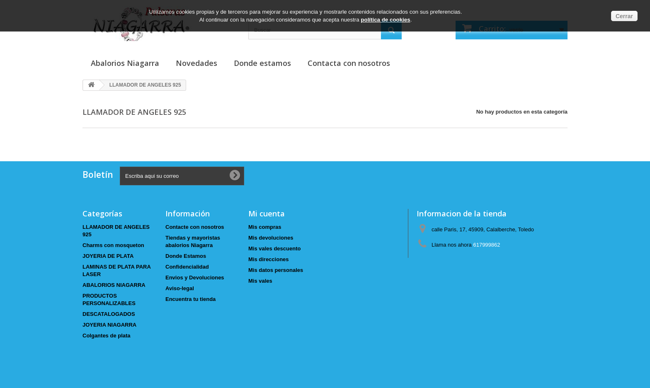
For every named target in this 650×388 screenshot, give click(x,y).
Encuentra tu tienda (190, 299)
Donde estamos (262, 63)
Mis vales (260, 281)
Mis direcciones (268, 259)
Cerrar (624, 16)
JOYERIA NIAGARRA (109, 325)
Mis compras (264, 227)
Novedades (196, 63)
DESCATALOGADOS (108, 314)
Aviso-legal (179, 288)
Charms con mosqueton (113, 245)
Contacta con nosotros (349, 63)
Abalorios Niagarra (125, 63)
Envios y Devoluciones (194, 277)
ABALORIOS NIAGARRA (114, 285)
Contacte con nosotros (194, 227)
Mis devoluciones (270, 238)
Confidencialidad (187, 267)
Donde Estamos (185, 256)
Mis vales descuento (274, 248)
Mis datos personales (275, 270)
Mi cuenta (266, 213)
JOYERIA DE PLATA (107, 256)
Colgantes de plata (106, 335)
